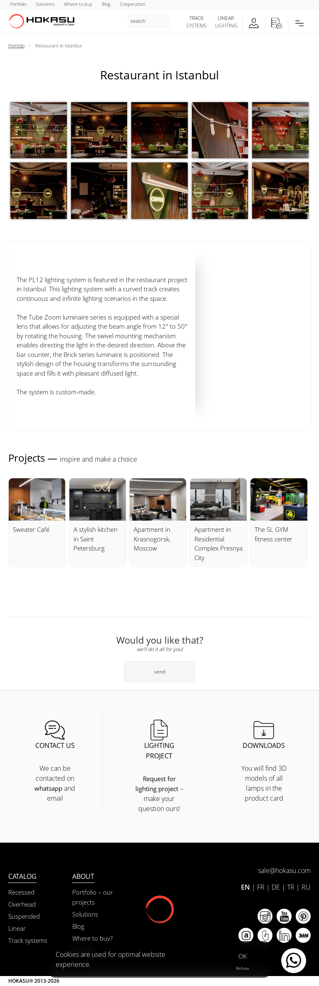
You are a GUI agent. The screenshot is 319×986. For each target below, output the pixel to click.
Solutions (85, 914)
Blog (78, 926)
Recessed (21, 892)
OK (242, 956)
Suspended (24, 916)
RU (306, 887)
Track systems (27, 940)
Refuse (242, 968)
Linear (17, 928)
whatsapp (48, 788)
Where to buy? (92, 938)
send (159, 671)
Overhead (22, 904)
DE (276, 887)
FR (261, 887)
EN (245, 887)
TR (290, 887)
